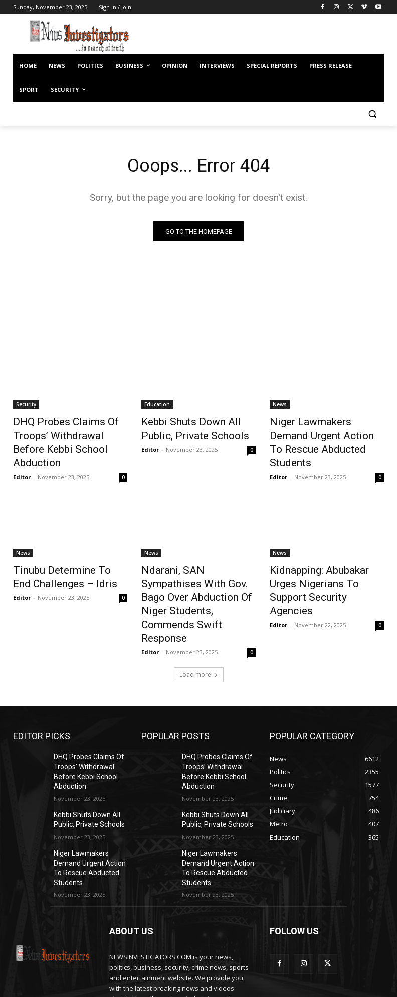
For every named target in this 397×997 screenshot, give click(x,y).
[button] (372, 114)
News (280, 406)
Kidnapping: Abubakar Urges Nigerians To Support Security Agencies (325, 561)
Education (157, 406)
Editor (22, 457)
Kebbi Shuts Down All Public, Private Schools (194, 428)
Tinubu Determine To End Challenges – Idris (60, 555)
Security (26, 406)
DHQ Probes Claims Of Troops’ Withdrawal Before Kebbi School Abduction (63, 434)
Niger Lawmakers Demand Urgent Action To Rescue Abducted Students (319, 434)
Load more (198, 617)
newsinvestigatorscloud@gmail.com (191, 942)
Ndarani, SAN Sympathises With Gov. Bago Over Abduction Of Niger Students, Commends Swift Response (196, 566)
